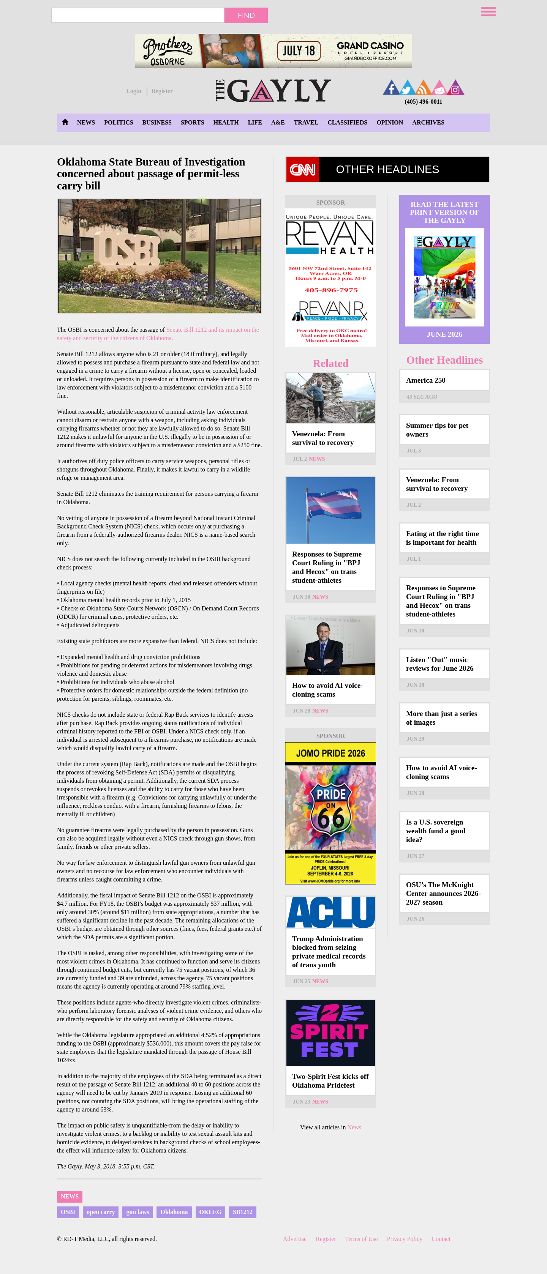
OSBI (68, 1212)
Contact (441, 1239)
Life (255, 122)
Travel (306, 122)
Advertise (295, 1239)
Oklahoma (174, 1212)
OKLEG (210, 1212)
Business (157, 122)
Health (226, 122)
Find (246, 15)
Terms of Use (361, 1239)
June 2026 (444, 334)
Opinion (389, 122)
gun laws (137, 1212)
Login (133, 91)
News (86, 122)
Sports (192, 122)
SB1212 (243, 1212)
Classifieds (347, 122)
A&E (278, 122)
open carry (101, 1212)
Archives (428, 122)
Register (162, 91)
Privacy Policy (405, 1239)
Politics (118, 122)
